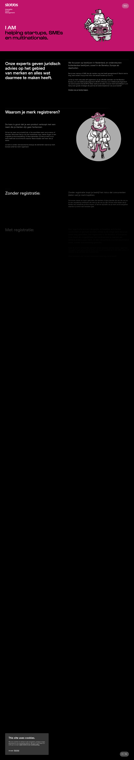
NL (126, 754)
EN (123, 754)
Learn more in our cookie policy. (29, 744)
